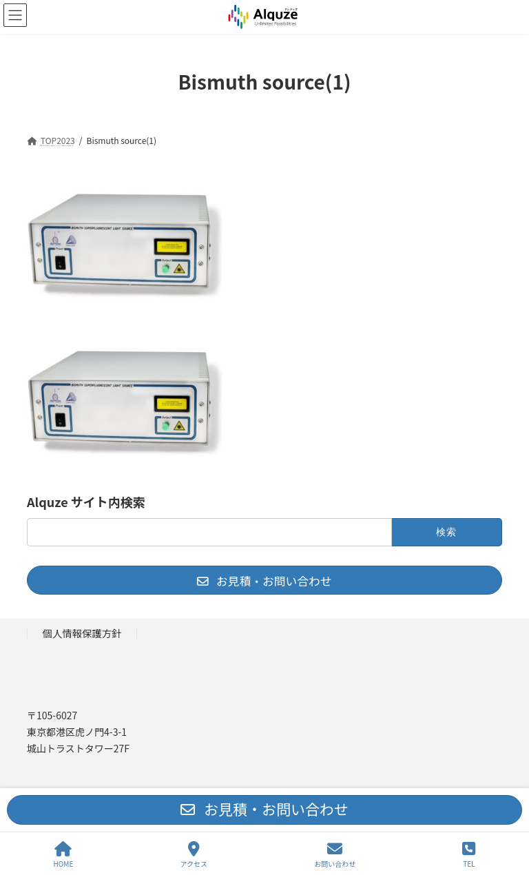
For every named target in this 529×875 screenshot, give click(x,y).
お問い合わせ (334, 854)
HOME (64, 854)
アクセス (194, 854)
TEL (468, 854)
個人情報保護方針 (82, 633)
